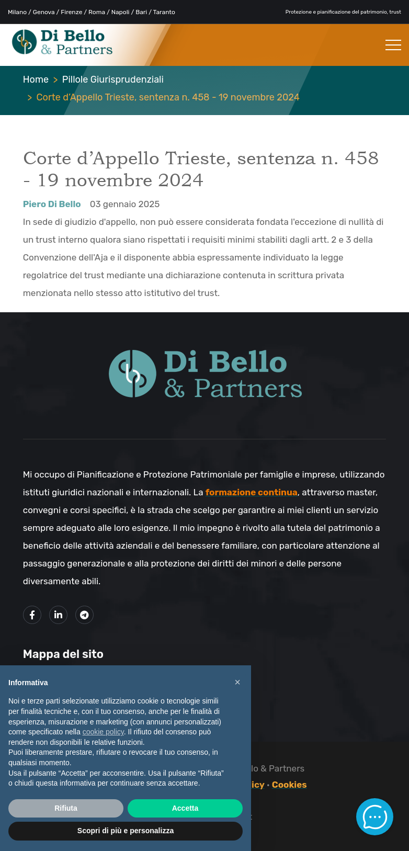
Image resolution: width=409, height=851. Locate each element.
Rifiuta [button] (65, 808)
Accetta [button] (185, 808)
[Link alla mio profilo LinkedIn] (58, 615)
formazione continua (252, 492)
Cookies (289, 784)
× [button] (237, 682)
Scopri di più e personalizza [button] (125, 830)
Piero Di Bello (52, 204)
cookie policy (103, 732)
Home (36, 79)
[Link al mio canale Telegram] (84, 615)
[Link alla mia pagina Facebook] (32, 615)
